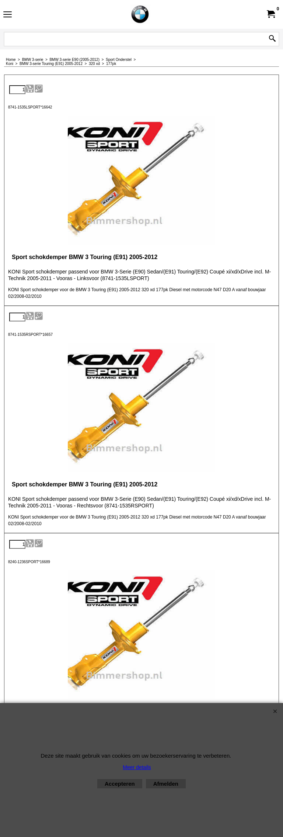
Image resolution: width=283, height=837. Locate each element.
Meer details (137, 767)
